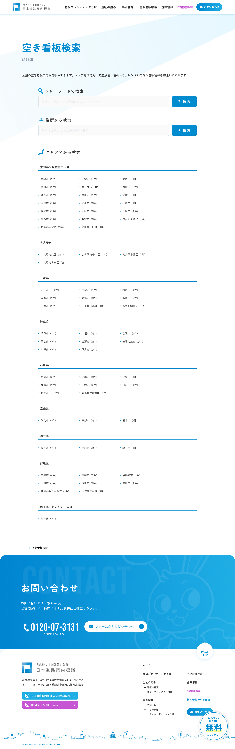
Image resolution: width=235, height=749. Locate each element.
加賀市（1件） (49, 385)
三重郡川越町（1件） (94, 306)
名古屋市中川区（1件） (95, 254)
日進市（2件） (130, 211)
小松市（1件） (130, 377)
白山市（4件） (130, 385)
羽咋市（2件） (90, 385)
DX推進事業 (185, 7)
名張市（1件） (90, 298)
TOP (24, 548)
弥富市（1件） (90, 219)
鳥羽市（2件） (130, 298)
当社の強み (108, 7)
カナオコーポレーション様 (160, 714)
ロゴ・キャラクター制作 (159, 692)
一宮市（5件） (90, 179)
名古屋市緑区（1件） (134, 254)
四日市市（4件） (50, 290)
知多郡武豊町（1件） (53, 227)
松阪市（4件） (130, 290)
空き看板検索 (148, 7)
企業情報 (167, 7)
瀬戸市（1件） (130, 179)
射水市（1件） (130, 420)
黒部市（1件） (90, 420)
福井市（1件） (49, 448)
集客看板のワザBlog (198, 700)
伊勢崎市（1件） (132, 475)
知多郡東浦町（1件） (134, 219)
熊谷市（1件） (49, 518)
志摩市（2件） (49, 306)
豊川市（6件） (130, 187)
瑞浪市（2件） (130, 333)
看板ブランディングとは (81, 7)
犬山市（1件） (90, 203)
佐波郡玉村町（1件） (94, 491)
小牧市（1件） (130, 203)
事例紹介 (127, 7)
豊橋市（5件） (49, 179)
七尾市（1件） (90, 377)
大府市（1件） (90, 211)
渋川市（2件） (130, 483)
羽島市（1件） (49, 341)
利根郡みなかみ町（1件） (55, 491)
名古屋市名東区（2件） (54, 262)
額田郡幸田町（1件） (94, 227)
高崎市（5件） (90, 475)
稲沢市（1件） (49, 211)
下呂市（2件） (90, 349)
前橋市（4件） (49, 475)
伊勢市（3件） (90, 290)
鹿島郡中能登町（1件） (95, 393)
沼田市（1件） (90, 483)
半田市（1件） (49, 187)
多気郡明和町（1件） (134, 306)
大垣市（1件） (90, 333)
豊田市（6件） (90, 195)
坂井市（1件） (130, 448)
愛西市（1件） (49, 219)
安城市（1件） (130, 195)
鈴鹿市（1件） (49, 298)
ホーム (147, 665)
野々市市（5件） (50, 393)
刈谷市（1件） (49, 195)
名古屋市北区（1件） (53, 254)
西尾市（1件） (49, 203)
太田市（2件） (49, 483)
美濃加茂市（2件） (133, 341)
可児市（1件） (49, 349)
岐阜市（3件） (49, 333)
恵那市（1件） (90, 341)
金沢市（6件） (49, 377)
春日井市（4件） (91, 187)
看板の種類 (152, 687)
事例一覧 (151, 705)
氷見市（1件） (49, 420)
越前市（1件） (90, 448)
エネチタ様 (152, 709)
